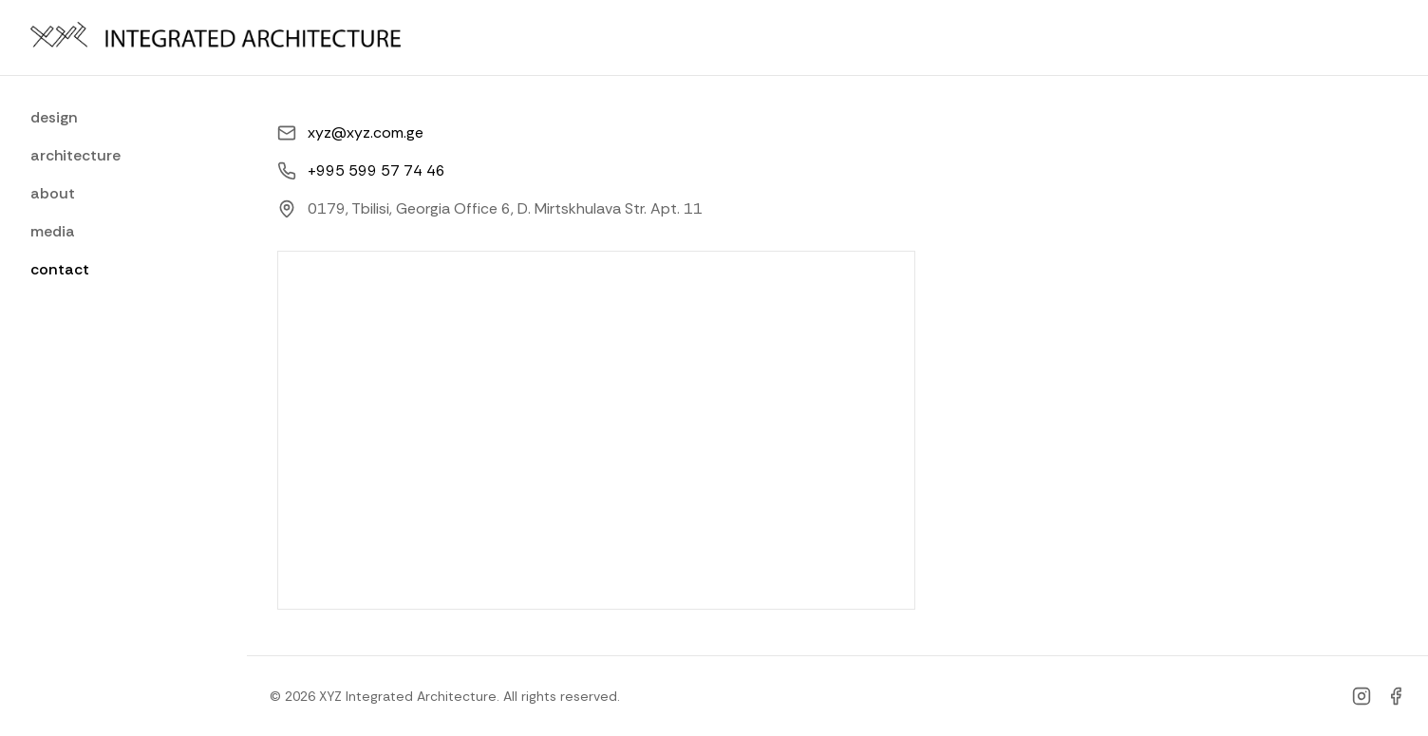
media (52, 231)
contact (59, 269)
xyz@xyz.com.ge (365, 132)
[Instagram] (1361, 696)
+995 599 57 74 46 (376, 170)
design (54, 117)
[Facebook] (1395, 696)
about (52, 193)
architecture (75, 155)
